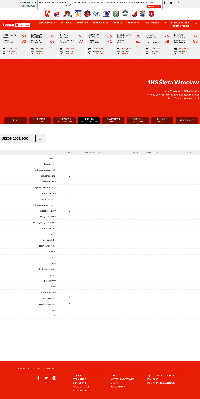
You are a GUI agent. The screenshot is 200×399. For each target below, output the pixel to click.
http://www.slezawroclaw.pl (183, 98)
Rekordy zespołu (138, 120)
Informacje (186, 120)
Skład (15, 120)
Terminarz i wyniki (40, 120)
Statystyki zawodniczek (64, 120)
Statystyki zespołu (113, 120)
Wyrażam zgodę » (154, 6)
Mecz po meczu (162, 120)
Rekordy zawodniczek (89, 120)
